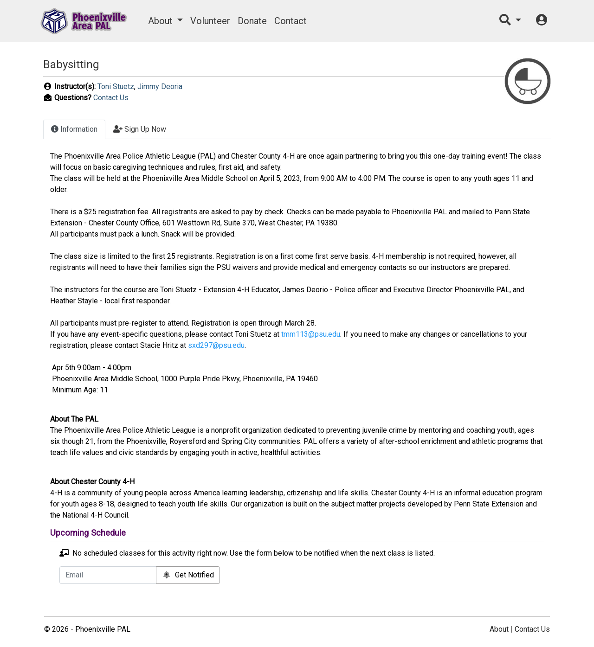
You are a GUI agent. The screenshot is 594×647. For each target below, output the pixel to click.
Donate (252, 20)
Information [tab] (74, 129)
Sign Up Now (139, 129)
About (160, 20)
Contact (290, 20)
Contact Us (111, 97)
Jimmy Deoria (159, 86)
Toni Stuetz (115, 86)
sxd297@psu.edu (216, 345)
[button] (510, 21)
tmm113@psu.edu (310, 334)
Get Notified (188, 574)
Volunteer (210, 20)
